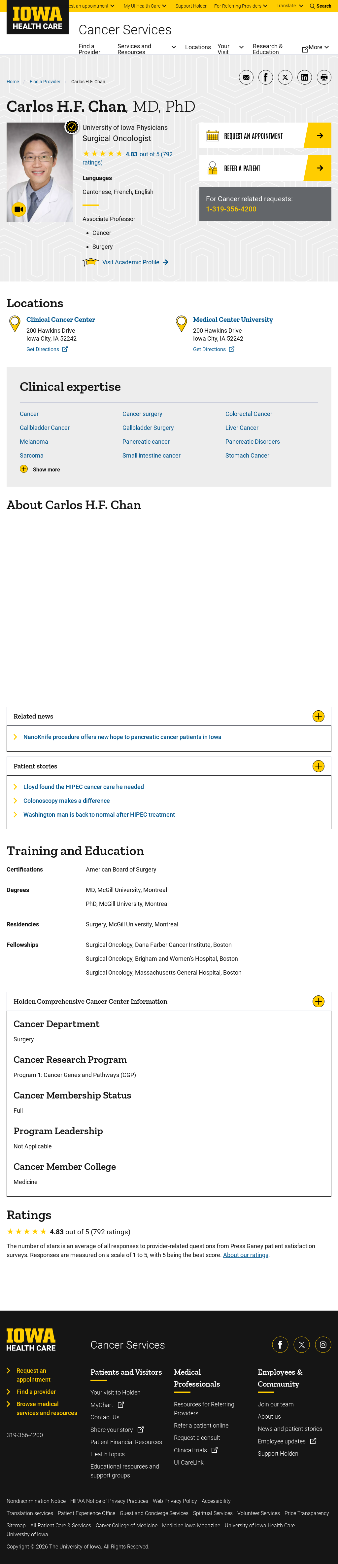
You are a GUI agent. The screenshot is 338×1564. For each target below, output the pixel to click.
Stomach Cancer (247, 455)
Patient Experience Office (86, 1513)
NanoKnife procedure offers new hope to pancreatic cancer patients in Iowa (122, 736)
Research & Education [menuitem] (268, 49)
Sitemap (16, 1525)
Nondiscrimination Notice (36, 1501)
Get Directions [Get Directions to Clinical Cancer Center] (42, 349)
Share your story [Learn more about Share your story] (112, 1429)
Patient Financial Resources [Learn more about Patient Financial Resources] (126, 1441)
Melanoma (34, 441)
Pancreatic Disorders (252, 441)
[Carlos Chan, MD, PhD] (169, 608)
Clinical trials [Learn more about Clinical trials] (191, 1450)
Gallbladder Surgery (148, 427)
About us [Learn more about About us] (269, 1416)
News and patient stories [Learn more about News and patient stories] (290, 1428)
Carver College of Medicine (126, 1525)
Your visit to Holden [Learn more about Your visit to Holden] (115, 1392)
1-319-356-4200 (231, 209)
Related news (33, 716)
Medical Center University (233, 319)
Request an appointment (34, 1375)
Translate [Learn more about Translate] (286, 5)
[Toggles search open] (320, 6)
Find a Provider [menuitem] (89, 49)
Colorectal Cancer (248, 413)
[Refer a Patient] (265, 168)
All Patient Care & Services (60, 1525)
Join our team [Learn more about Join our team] (276, 1404)
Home (13, 81)
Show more (46, 469)
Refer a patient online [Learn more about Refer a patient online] (201, 1425)
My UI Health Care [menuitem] (142, 6)
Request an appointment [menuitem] (83, 6)
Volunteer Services (258, 1513)
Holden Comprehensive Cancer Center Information (90, 1001)
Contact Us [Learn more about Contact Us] (104, 1417)
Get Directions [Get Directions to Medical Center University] (209, 349)
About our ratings (245, 1254)
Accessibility (216, 1501)
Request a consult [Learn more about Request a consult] (197, 1437)
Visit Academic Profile (135, 262)
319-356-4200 (25, 1435)
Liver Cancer (241, 427)
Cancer (29, 413)
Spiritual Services (213, 1513)
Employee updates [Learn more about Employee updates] (282, 1441)
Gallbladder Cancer (45, 427)
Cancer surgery (142, 413)
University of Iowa (27, 1534)
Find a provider (36, 1391)
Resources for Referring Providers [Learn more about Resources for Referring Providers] (204, 1409)
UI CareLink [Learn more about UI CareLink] (189, 1462)
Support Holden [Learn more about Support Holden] (278, 1453)
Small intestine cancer (151, 455)
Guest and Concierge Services (154, 1513)
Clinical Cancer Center (60, 319)
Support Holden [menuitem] (192, 6)
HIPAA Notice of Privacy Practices (109, 1501)
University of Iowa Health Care (260, 1525)
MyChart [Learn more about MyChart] (102, 1404)
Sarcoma (32, 455)
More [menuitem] (315, 47)
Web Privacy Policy (175, 1501)
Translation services (30, 1513)
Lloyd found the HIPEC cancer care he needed (83, 786)
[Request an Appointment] (265, 135)
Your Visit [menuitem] (223, 49)
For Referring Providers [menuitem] (237, 6)
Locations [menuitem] (198, 47)
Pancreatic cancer (146, 441)
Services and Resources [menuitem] (134, 49)
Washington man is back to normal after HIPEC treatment (99, 814)
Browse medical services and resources (47, 1408)
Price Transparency (307, 1513)
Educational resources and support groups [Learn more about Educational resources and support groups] (124, 1471)
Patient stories (35, 766)
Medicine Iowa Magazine (191, 1525)
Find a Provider (45, 81)
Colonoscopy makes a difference (66, 800)
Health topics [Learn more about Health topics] (107, 1454)
